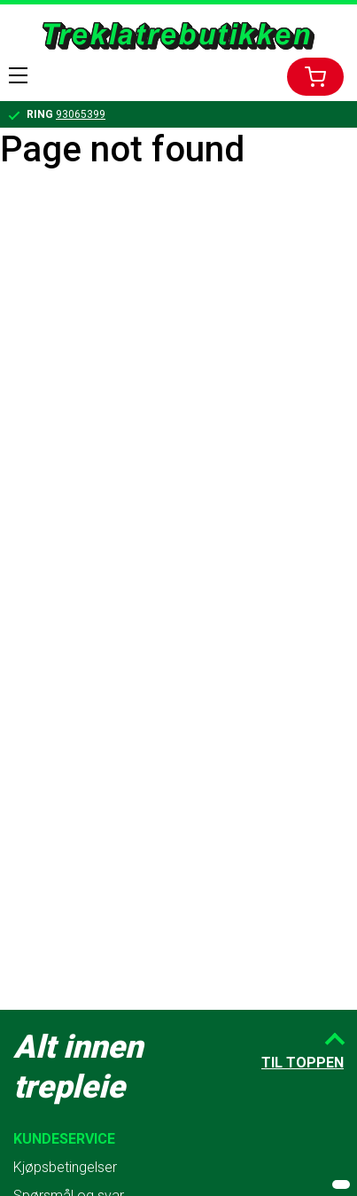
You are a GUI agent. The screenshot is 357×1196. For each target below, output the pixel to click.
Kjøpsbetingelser (65, 1167)
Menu (18, 75)
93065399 (80, 114)
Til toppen (302, 1062)
